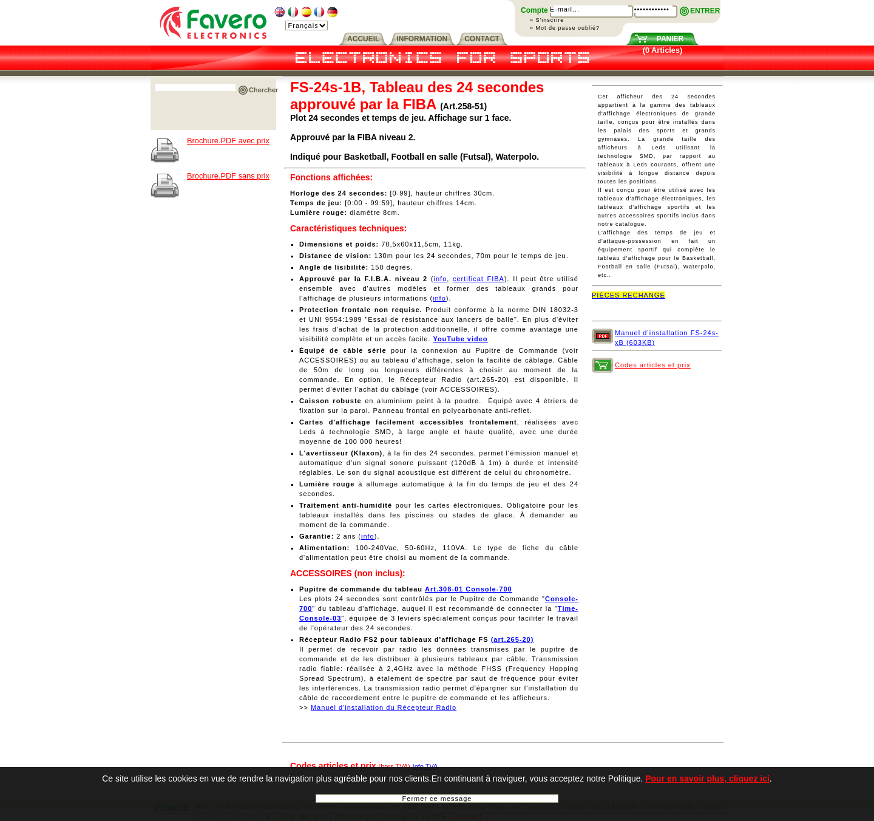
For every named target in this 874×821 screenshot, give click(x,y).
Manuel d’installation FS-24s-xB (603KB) (667, 336)
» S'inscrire (547, 20)
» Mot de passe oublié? (565, 28)
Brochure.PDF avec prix (228, 140)
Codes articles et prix (653, 365)
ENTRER (705, 11)
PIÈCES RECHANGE (628, 295)
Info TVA (425, 766)
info (440, 278)
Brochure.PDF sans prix (228, 175)
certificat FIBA (478, 278)
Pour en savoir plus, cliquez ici (707, 784)
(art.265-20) (512, 639)
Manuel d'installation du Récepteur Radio (383, 707)
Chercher (263, 90)
